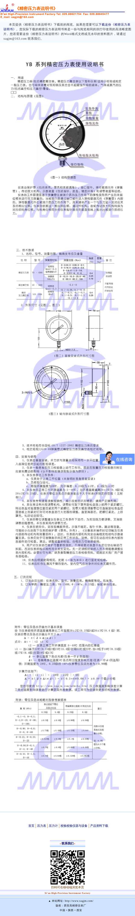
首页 (31, 825)
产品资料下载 (99, 825)
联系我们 (68, 843)
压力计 (53, 825)
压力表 (41, 825)
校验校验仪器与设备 (74, 825)
